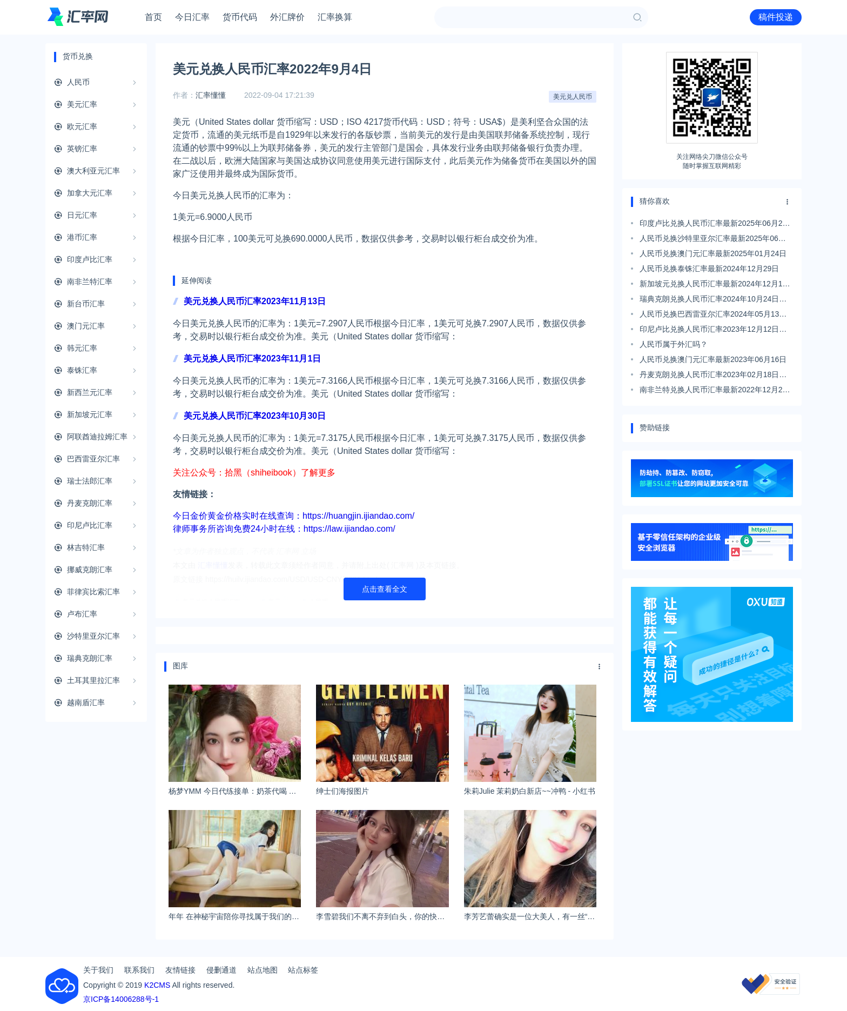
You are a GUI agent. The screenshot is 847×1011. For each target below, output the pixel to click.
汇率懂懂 (211, 95)
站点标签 (303, 970)
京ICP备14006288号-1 (121, 999)
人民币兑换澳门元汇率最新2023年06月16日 (713, 359)
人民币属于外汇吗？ (674, 344)
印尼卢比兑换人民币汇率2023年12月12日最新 (713, 331)
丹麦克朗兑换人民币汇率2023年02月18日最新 (713, 376)
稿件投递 (775, 17)
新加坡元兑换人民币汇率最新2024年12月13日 (713, 285)
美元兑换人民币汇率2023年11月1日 (252, 358)
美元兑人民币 (572, 97)
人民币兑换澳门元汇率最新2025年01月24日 (713, 253)
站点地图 (262, 970)
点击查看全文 (384, 589)
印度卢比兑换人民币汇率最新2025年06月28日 (713, 225)
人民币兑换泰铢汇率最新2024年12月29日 (709, 268)
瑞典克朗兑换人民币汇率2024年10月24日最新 (713, 300)
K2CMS (157, 985)
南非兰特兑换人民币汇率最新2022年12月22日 (713, 391)
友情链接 (180, 970)
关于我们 (98, 970)
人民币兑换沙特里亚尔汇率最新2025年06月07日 (713, 240)
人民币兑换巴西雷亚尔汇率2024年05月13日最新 (713, 316)
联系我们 (139, 970)
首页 (153, 17)
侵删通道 (221, 970)
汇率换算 (335, 17)
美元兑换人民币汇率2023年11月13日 (255, 301)
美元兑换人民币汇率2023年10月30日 (255, 415)
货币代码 (240, 17)
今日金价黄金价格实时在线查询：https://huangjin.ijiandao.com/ (293, 515)
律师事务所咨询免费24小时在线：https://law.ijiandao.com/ (284, 528)
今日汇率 (192, 17)
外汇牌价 (287, 17)
